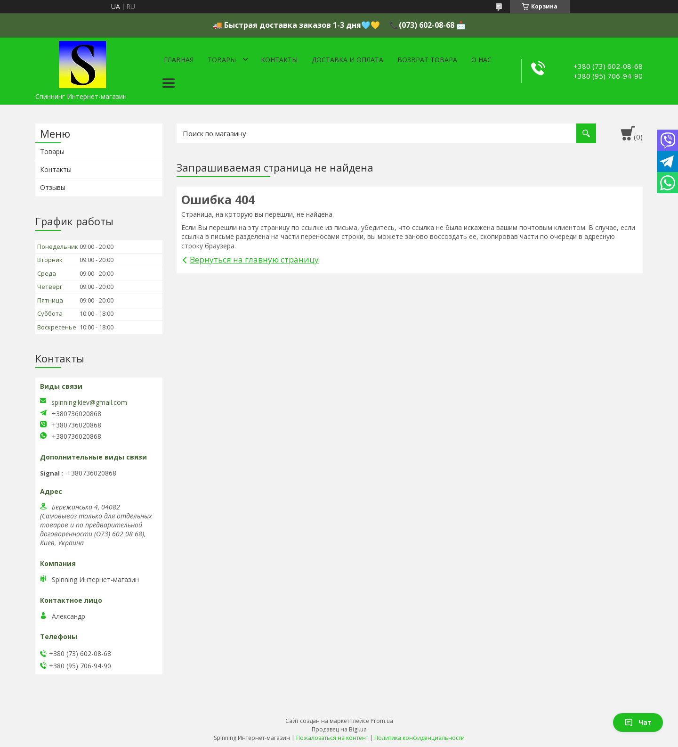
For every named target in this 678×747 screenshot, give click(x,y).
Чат (638, 722)
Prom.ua (382, 721)
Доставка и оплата (347, 59)
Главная (179, 59)
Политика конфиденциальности (419, 738)
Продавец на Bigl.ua (339, 729)
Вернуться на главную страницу (254, 259)
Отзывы (52, 187)
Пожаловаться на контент (332, 738)
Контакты (279, 59)
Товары (222, 59)
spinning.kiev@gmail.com (89, 402)
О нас (481, 59)
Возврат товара (427, 59)
